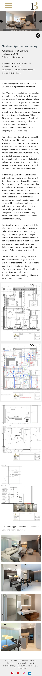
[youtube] (18, 673)
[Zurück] (1, 21)
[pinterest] (12, 673)
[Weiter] (40, 21)
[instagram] (24, 673)
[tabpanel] (21, 35)
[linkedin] (30, 673)
